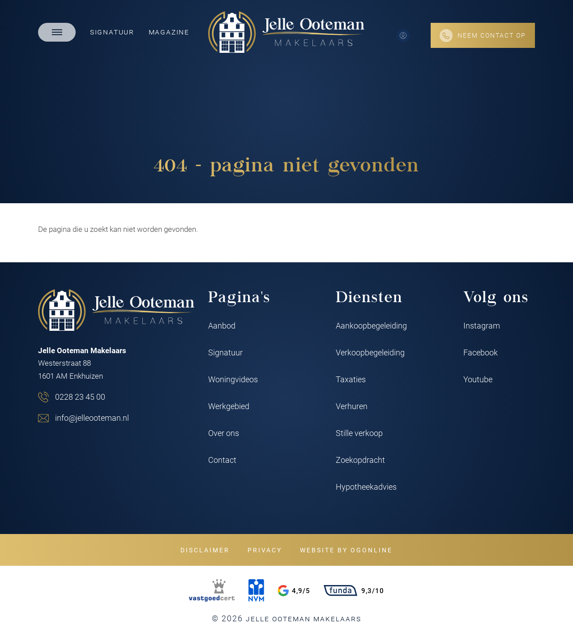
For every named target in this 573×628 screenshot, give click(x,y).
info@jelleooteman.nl (92, 417)
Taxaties (351, 379)
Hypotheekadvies (366, 486)
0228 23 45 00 (80, 396)
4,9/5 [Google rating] (294, 590)
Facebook (480, 352)
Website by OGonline (346, 550)
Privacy (265, 550)
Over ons (223, 432)
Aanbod (221, 325)
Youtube (477, 379)
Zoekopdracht (360, 459)
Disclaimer (205, 550)
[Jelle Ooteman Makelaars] (286, 32)
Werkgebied (228, 406)
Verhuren (352, 406)
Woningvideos (233, 379)
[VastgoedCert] (212, 590)
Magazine (169, 31)
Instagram (481, 325)
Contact (222, 459)
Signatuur (112, 31)
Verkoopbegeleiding (370, 352)
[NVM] (256, 590)
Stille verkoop (359, 432)
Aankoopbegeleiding (371, 325)
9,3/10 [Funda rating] (354, 590)
